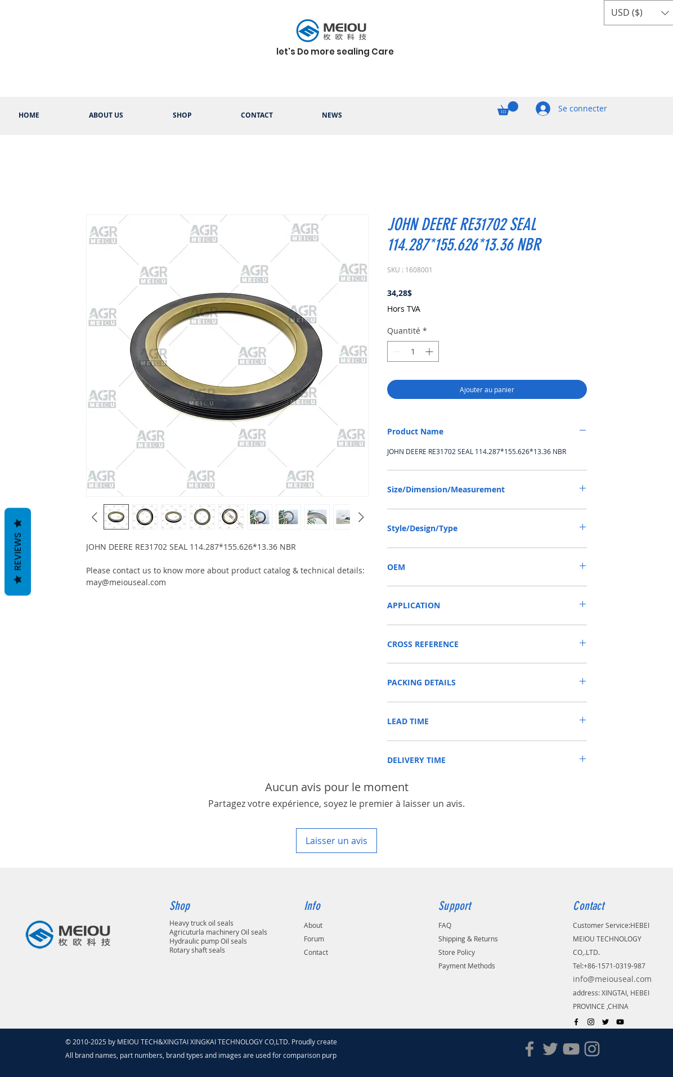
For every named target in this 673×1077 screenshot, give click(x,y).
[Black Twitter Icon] (605, 1021)
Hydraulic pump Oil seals (208, 940)
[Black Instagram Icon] (590, 1021)
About (313, 925)
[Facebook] (529, 1049)
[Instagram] (592, 1049)
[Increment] (430, 351)
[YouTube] (571, 1049)
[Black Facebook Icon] (576, 1021)
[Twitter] (550, 1049)
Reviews (17, 552)
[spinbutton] (413, 351)
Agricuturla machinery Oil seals (218, 931)
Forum (314, 938)
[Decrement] (396, 351)
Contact (316, 952)
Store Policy (456, 952)
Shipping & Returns (468, 938)
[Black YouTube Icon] (620, 1021)
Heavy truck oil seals (201, 922)
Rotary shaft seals (197, 949)
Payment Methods (466, 965)
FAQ (444, 925)
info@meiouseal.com (612, 978)
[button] (507, 108)
